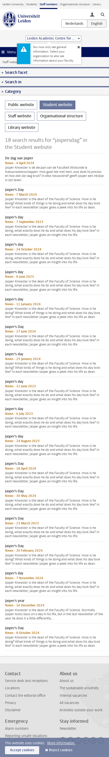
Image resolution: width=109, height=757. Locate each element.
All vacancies (69, 702)
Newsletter (68, 728)
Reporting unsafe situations (26, 735)
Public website (21, 104)
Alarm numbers (16, 728)
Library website (21, 127)
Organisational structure (75, 4)
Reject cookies (60, 750)
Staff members (48, 4)
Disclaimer (13, 710)
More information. (61, 743)
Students (31, 4)
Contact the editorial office (25, 695)
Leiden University (12, 4)
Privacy (10, 702)
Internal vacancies (73, 695)
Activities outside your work (81, 710)
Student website (57, 104)
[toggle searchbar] (103, 14)
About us (67, 680)
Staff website (11, 62)
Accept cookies (22, 750)
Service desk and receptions (26, 680)
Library (97, 4)
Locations (12, 688)
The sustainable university (79, 688)
